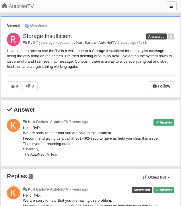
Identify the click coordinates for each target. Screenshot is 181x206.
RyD (31, 43)
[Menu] (171, 6)
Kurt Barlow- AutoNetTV (96, 43)
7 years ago (78, 122)
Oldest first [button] (156, 177)
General (13, 25)
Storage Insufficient (47, 36)
